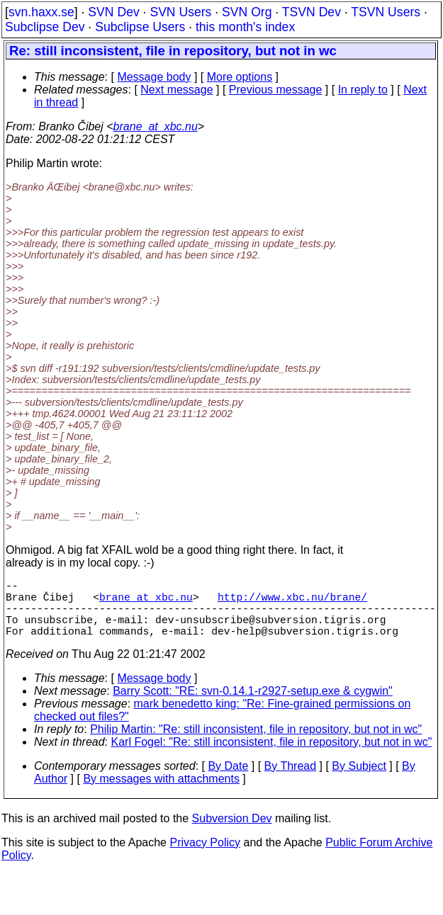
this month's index (245, 27)
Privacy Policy (204, 857)
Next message (176, 90)
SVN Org (246, 12)
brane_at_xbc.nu (155, 126)
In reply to (363, 90)
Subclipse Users (140, 27)
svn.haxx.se (41, 12)
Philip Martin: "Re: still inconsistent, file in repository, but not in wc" (256, 743)
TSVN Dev (311, 12)
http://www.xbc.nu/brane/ (292, 602)
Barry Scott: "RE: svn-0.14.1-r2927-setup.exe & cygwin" (253, 705)
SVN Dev (113, 12)
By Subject (359, 780)
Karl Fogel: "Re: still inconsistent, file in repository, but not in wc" (271, 756)
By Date (228, 780)
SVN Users (180, 12)
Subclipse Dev (44, 27)
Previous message (276, 90)
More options (240, 77)
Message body (154, 77)
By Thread (290, 780)
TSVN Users (385, 12)
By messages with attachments (161, 793)
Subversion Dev (232, 832)
